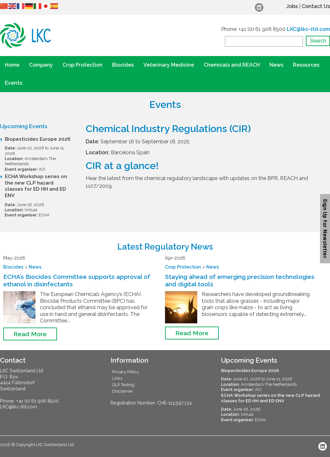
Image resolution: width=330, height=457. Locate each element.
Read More (30, 334)
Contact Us (316, 6)
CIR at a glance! (122, 165)
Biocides (123, 65)
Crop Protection (82, 65)
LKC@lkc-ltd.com (308, 29)
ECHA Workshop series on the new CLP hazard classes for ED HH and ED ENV (36, 186)
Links (117, 378)
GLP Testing (123, 384)
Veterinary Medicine (168, 65)
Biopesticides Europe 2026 (38, 139)
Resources (306, 65)
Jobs (292, 6)
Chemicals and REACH (232, 65)
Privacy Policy (125, 371)
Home (12, 65)
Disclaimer (122, 391)
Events (13, 83)
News (276, 65)
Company (41, 65)
